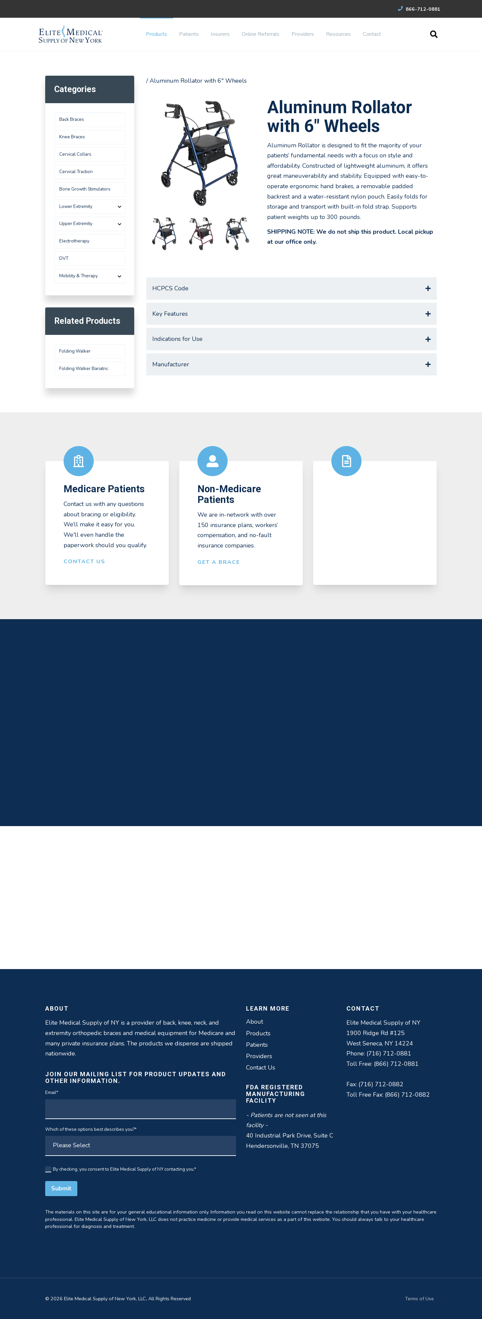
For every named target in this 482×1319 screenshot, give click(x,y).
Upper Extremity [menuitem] (75, 223)
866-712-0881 (419, 9)
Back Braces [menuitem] (71, 119)
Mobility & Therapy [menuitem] (78, 276)
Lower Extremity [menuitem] (75, 206)
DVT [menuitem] (63, 258)
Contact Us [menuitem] (260, 1068)
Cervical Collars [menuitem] (75, 154)
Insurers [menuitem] (220, 34)
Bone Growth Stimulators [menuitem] (84, 189)
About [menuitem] (254, 1022)
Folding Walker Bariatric (83, 368)
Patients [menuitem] (189, 34)
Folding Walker (75, 351)
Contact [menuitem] (372, 34)
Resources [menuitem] (338, 34)
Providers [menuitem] (303, 34)
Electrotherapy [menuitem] (74, 241)
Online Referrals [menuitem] (260, 34)
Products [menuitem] (156, 34)
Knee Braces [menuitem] (72, 137)
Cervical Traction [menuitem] (76, 171)
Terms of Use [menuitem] (419, 1298)
